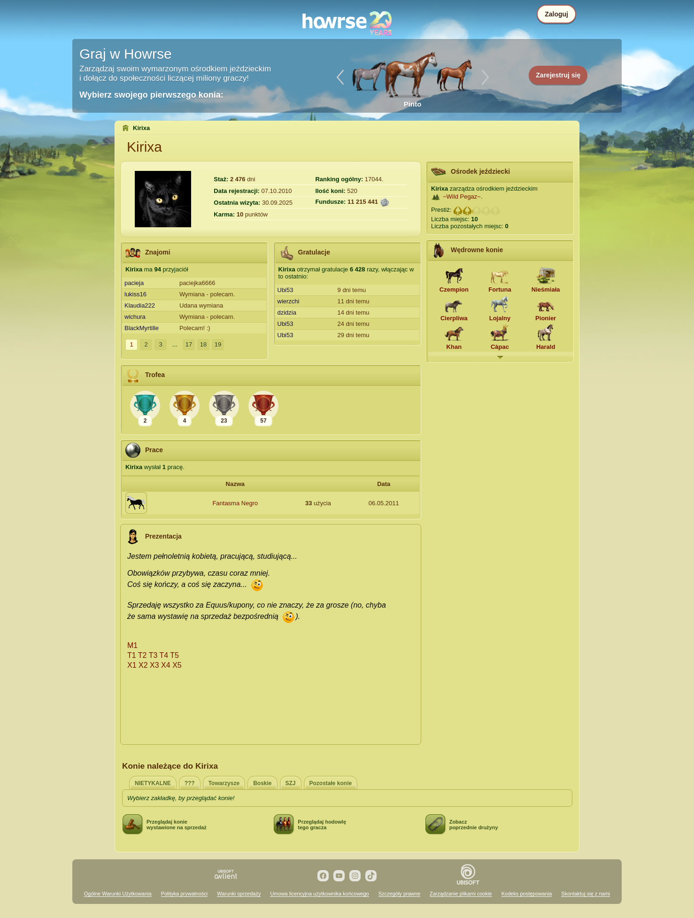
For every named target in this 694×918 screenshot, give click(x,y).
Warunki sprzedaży (239, 893)
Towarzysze (223, 783)
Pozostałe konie (330, 783)
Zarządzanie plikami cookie (461, 893)
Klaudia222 (139, 305)
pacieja (134, 282)
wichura (135, 316)
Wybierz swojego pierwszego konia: (151, 95)
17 (188, 344)
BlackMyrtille (141, 328)
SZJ (290, 783)
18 (203, 344)
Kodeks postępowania (526, 893)
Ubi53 (285, 289)
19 (218, 344)
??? (190, 783)
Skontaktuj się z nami (585, 893)
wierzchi (289, 301)
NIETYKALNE (153, 783)
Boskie (262, 783)
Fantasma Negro (235, 503)
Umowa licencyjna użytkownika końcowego (319, 893)
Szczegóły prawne (399, 893)
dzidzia (287, 312)
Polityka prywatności (184, 893)
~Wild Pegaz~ (462, 196)
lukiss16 (135, 294)
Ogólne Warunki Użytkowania (118, 893)
